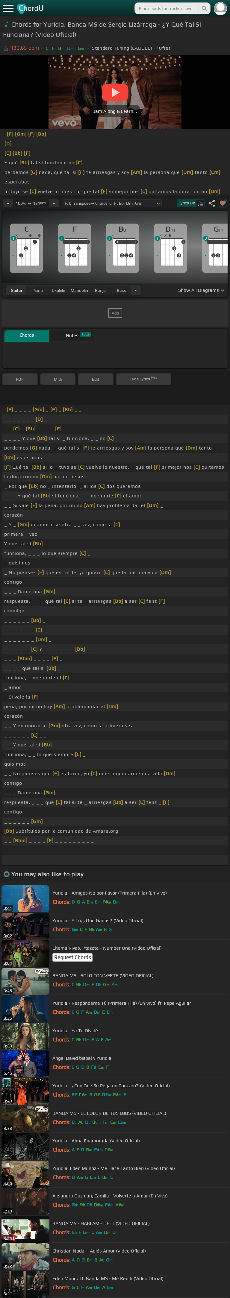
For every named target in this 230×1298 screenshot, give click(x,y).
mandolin (79, 290)
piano (37, 290)
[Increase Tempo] (54, 203)
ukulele (58, 290)
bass (121, 290)
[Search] (204, 8)
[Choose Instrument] (135, 290)
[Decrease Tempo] (8, 203)
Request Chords (72, 957)
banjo (100, 290)
